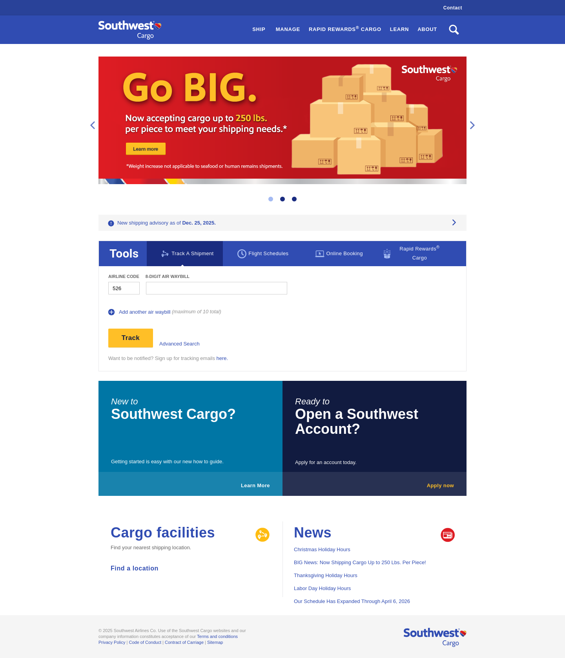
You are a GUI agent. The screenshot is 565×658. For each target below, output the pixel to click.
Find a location (135, 568)
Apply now (440, 485)
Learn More (255, 485)
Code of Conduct (145, 642)
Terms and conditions (217, 636)
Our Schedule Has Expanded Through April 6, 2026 (352, 601)
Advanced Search (179, 344)
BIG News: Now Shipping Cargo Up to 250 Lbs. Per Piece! (360, 562)
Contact (452, 8)
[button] (345, 29)
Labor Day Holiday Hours (322, 588)
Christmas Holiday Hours (322, 549)
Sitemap (215, 642)
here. (222, 358)
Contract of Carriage (184, 642)
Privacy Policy (111, 642)
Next (472, 125)
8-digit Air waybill (168, 276)
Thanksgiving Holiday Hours (325, 575)
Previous (93, 125)
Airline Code (123, 276)
